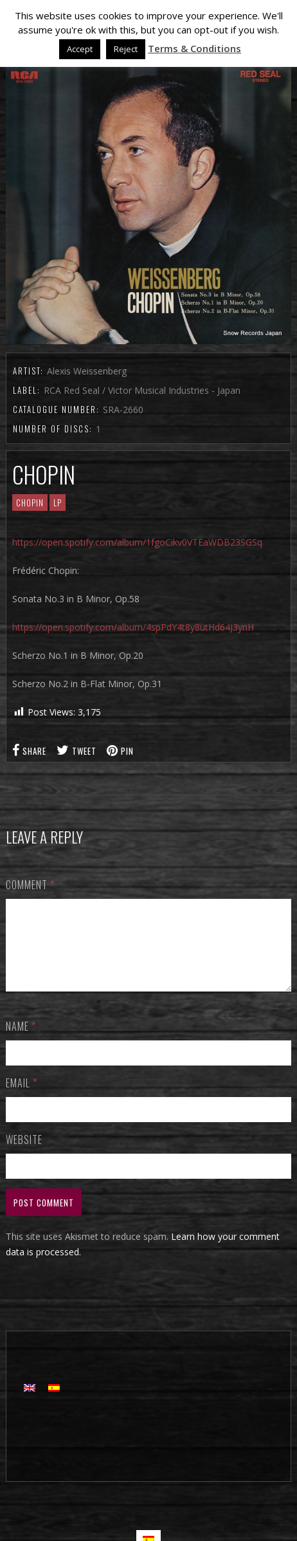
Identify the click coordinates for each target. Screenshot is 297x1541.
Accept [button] (80, 49)
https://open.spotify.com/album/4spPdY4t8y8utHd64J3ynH (133, 627)
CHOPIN (30, 502)
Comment (30, 884)
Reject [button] (126, 49)
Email (21, 1098)
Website (24, 1155)
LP (57, 502)
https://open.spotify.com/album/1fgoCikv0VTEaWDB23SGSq (137, 542)
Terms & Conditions (194, 48)
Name (21, 1041)
